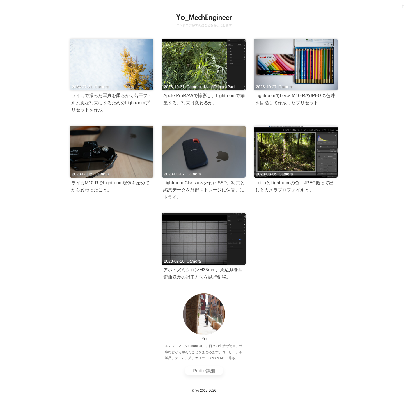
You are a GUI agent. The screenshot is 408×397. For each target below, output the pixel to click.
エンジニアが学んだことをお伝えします (204, 25)
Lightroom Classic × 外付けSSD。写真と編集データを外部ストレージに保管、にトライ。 (204, 189)
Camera (102, 86)
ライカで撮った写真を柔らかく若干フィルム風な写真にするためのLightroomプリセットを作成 (111, 102)
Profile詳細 (204, 370)
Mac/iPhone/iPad (219, 86)
